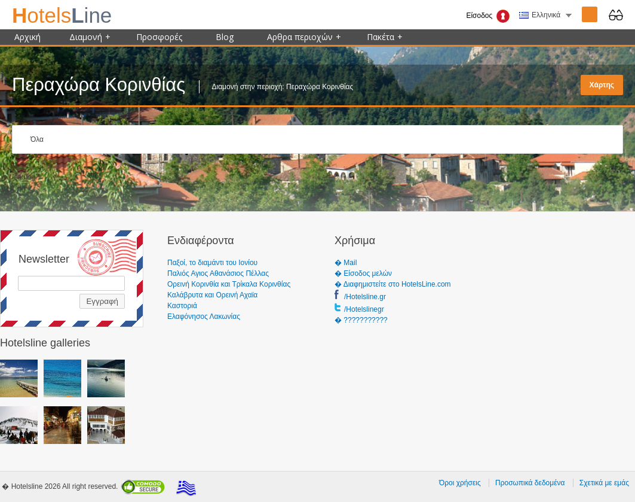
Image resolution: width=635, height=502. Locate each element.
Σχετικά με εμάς (604, 483)
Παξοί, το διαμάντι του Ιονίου (212, 262)
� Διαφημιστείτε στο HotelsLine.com (393, 284)
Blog (224, 36)
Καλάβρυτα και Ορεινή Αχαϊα (212, 295)
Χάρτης (602, 85)
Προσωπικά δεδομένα (530, 483)
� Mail (346, 262)
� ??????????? (361, 320)
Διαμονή (90, 36)
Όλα (37, 139)
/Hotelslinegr (364, 309)
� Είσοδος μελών (363, 273)
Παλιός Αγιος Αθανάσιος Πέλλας (218, 273)
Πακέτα (385, 36)
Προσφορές (159, 36)
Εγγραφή (102, 301)
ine (62, 15)
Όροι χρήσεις (460, 483)
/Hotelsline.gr (365, 297)
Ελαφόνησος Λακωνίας (203, 316)
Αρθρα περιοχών (304, 36)
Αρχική (27, 36)
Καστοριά (182, 306)
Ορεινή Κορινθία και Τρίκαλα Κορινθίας (228, 284)
